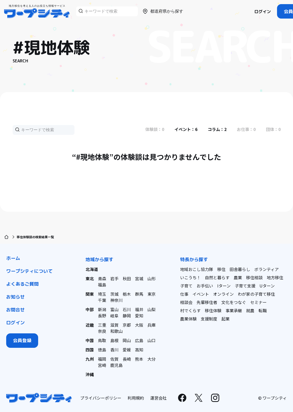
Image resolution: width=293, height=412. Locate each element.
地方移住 (275, 277)
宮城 (139, 278)
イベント (200, 294)
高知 (139, 350)
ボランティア (266, 269)
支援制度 (209, 319)
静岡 (127, 315)
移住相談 (254, 277)
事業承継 (233, 310)
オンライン (223, 294)
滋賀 (114, 325)
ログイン (262, 11)
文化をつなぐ (233, 302)
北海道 (92, 269)
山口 (151, 340)
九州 (90, 359)
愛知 (139, 315)
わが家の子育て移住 (256, 294)
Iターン (224, 286)
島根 (114, 340)
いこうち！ (190, 277)
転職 (262, 310)
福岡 (102, 359)
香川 (114, 350)
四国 (90, 350)
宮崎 (102, 365)
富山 (114, 309)
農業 (238, 277)
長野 (102, 315)
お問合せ (15, 310)
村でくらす (190, 310)
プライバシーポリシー (100, 398)
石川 (127, 309)
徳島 (102, 350)
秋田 (127, 278)
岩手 (114, 278)
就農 (250, 310)
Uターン (267, 286)
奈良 (102, 331)
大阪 (139, 325)
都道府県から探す (162, 11)
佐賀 (114, 359)
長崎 (127, 359)
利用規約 (136, 398)
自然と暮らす (217, 277)
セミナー (258, 302)
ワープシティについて (29, 271)
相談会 (186, 302)
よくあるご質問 (22, 284)
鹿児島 (116, 365)
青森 (102, 278)
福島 (102, 285)
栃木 (127, 294)
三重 (102, 325)
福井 (139, 309)
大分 (151, 359)
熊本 (139, 359)
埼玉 (102, 294)
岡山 (127, 340)
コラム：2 (217, 129)
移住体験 (213, 310)
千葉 (102, 300)
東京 (151, 294)
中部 (90, 309)
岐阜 (114, 315)
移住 (221, 269)
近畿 (90, 325)
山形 (151, 278)
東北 (90, 278)
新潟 (102, 309)
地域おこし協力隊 (196, 269)
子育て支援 (245, 286)
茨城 (114, 294)
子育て (186, 286)
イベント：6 (185, 129)
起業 (225, 319)
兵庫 (151, 325)
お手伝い (205, 286)
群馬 (139, 294)
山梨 (151, 309)
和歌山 (116, 331)
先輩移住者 (207, 302)
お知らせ (15, 297)
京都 (127, 325)
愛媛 (127, 350)
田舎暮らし (240, 269)
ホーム (13, 258)
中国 (90, 340)
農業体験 (188, 319)
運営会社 (158, 398)
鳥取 (102, 340)
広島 (139, 340)
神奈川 (116, 300)
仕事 (184, 294)
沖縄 (90, 374)
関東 (90, 294)
